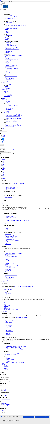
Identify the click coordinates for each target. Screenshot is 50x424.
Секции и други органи (5, 112)
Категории (5, 106)
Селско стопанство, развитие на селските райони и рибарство (14, 55)
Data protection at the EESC (6, 399)
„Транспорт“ (7, 111)
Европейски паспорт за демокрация (10, 46)
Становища (7, 29)
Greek (3, 162)
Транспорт (7, 74)
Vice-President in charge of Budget (10, 188)
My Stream (5, 367)
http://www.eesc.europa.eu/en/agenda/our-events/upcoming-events (23, 286)
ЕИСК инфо (5, 92)
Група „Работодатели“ (8, 325)
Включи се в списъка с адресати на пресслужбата (11, 309)
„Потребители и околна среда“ (9, 107)
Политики (3, 53)
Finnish (3, 165)
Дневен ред (3, 82)
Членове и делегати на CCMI (9, 100)
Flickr (3, 142)
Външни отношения (8, 64)
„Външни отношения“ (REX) (9, 117)
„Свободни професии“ (8, 333)
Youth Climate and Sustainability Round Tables (12, 49)
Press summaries (6, 91)
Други (5, 122)
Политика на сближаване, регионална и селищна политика (14, 57)
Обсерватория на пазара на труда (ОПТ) (11, 121)
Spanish (3, 163)
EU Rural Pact (7, 81)
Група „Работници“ (8, 104)
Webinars (6, 86)
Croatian (3, 167)
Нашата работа (4, 203)
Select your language (3, 153)
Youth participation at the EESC (9, 79)
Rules (4, 24)
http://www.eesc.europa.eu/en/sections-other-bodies (14, 341)
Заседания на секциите (7, 288)
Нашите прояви (6, 85)
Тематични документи (8, 37)
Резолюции (7, 31)
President (3, 98)
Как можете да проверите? (20, 1)
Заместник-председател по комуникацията (11, 187)
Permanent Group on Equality (9, 126)
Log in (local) (6, 369)
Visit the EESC (4, 389)
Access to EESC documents (6, 404)
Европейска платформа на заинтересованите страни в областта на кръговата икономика (18, 77)
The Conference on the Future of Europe (11, 45)
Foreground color (2, 149)
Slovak (3, 175)
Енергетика (7, 62)
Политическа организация (7, 14)
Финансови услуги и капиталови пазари (11, 65)
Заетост (6, 61)
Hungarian (3, 168)
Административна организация (8, 19)
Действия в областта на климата (10, 56)
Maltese (3, 171)
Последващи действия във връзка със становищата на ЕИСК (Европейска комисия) (17, 33)
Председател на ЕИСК (8, 15)
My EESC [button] (3, 364)
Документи (5, 34)
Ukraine (3, 128)
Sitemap (3, 410)
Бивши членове (7, 101)
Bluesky (3, 139)
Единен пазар (7, 71)
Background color (2, 151)
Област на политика (7, 54)
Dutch (3, 172)
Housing (6, 264)
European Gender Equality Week (9, 78)
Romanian (3, 174)
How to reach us (4, 388)
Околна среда (7, 63)
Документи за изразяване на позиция (10, 30)
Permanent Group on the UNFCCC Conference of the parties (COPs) (14, 127)
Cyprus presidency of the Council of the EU (11, 23)
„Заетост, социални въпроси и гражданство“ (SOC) (12, 116)
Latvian (3, 170)
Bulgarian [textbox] (14, 153)
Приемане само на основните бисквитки (41, 416)
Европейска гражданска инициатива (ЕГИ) (11, 47)
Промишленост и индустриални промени (11, 67)
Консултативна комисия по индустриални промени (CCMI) (14, 118)
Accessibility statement (5, 406)
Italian (3, 169)
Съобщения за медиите (7, 90)
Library (3, 394)
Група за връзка (7, 358)
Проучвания (7, 38)
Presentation (9, 44)
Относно (3, 13)
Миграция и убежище (8, 69)
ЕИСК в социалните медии (8, 95)
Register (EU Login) (6, 370)
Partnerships (7, 52)
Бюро (6, 17)
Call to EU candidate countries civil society (11, 76)
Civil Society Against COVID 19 (10, 50)
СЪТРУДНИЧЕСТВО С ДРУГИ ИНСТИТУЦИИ (11, 21)
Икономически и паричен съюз (10, 257)
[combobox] (14, 153)
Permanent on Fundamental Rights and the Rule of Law (13, 125)
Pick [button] (13, 149)
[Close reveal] (0, 155)
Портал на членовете (8, 102)
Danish (3, 160)
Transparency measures (5, 403)
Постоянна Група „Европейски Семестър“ (11, 124)
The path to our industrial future (9, 48)
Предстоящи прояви (8, 293)
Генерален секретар (8, 193)
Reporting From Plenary (7, 305)
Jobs (2, 414)
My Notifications (6, 366)
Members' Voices (6, 306)
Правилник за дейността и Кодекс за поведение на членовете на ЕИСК (15, 25)
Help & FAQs (6, 368)
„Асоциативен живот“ (8, 109)
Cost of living (7, 80)
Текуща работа (7, 32)
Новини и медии (4, 89)
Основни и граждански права (9, 66)
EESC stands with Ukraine (9, 51)
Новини (5, 302)
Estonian (3, 164)
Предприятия (7, 260)
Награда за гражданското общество (10, 43)
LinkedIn (3, 135)
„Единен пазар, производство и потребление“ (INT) (12, 114)
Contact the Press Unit (7, 96)
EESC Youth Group (8, 361)
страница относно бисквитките (11, 417)
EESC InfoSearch (4, 395)
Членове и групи (4, 99)
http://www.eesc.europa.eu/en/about (19, 183)
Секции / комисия (6, 113)
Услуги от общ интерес (8, 70)
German (3, 161)
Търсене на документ (8, 35)
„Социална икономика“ (8, 110)
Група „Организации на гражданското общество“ (12, 105)
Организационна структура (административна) (12, 20)
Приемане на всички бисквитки (29, 416)
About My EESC (6, 365)
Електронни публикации (9, 40)
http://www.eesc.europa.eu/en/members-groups (22, 317)
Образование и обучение (9, 60)
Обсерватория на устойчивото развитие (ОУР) (12, 120)
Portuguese (3, 173)
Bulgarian (3, 159)
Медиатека (5, 97)
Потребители (7, 58)
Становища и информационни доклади (9, 27)
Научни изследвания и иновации (10, 267)
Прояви (6, 87)
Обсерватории (6, 119)
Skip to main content (3, 0)
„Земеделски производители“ (9, 108)
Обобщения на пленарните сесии (10, 219)
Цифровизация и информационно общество (11, 59)
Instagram (3, 136)
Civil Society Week (8, 42)
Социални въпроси (8, 72)
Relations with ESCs (8, 244)
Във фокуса (5, 75)
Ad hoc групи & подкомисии (9, 123)
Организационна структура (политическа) (11, 18)
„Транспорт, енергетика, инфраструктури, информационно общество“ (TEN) (16, 115)
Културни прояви (7, 88)
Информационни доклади (9, 216)
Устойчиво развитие (8, 270)
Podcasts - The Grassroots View (8, 94)
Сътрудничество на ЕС (8, 22)
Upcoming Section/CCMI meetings (8, 84)
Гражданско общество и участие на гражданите (11, 41)
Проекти (6, 39)
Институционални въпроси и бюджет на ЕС (11, 68)
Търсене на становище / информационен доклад (12, 28)
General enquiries (4, 390)
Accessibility (2, 144)
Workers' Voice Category (8, 330)
